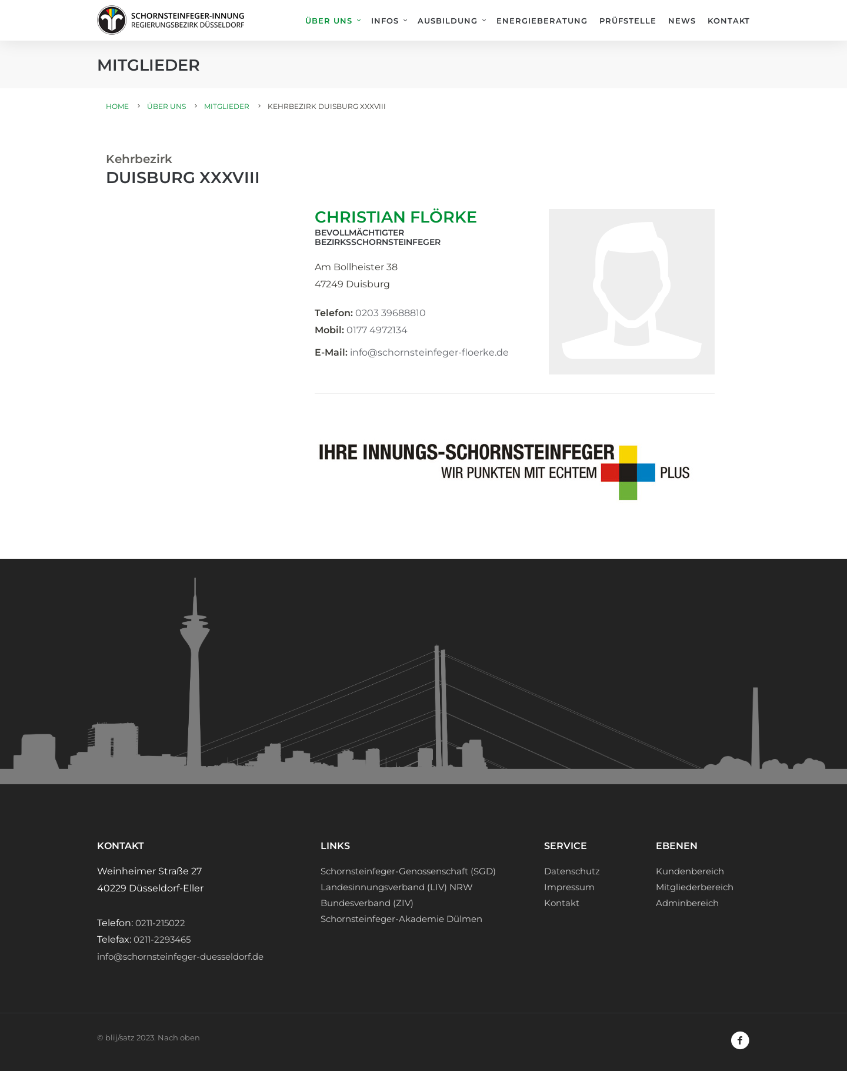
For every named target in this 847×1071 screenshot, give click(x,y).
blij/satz (120, 1037)
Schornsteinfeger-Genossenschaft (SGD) (408, 871)
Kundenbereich (690, 871)
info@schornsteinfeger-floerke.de (429, 352)
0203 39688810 (390, 313)
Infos (385, 20)
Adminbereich (687, 902)
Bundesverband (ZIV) (367, 902)
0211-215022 (160, 923)
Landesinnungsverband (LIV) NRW (397, 887)
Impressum (569, 887)
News (682, 20)
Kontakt (729, 20)
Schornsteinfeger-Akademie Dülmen (401, 918)
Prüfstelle (627, 20)
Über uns (328, 20)
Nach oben (179, 1037)
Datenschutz (572, 871)
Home (117, 106)
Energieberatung (542, 20)
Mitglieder (226, 106)
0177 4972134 (377, 330)
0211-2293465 (162, 939)
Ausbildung (448, 20)
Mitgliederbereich (694, 887)
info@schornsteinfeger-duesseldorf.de (180, 956)
